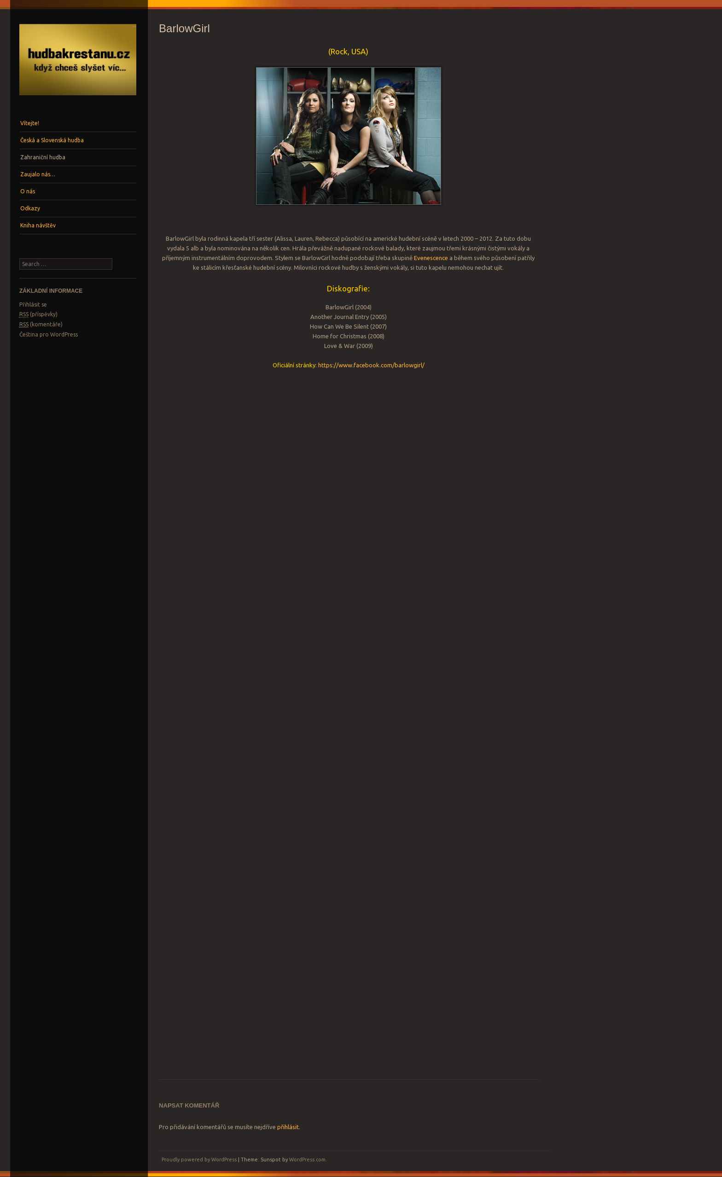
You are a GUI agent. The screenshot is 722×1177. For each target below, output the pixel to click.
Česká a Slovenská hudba (52, 140)
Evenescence (431, 258)
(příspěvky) (38, 314)
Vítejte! (29, 123)
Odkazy (30, 208)
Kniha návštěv (38, 225)
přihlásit (288, 1127)
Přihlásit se (33, 304)
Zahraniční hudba (42, 157)
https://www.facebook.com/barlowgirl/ (371, 365)
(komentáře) (41, 324)
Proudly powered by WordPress (199, 1159)
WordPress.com (307, 1159)
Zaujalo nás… (37, 174)
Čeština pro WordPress (48, 334)
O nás (27, 191)
